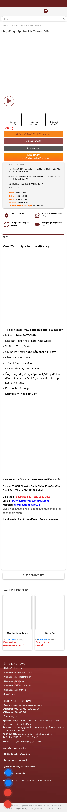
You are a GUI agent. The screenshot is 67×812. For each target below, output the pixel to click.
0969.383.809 (11, 640)
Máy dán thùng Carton (17, 633)
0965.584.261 (19, 712)
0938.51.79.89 (22, 203)
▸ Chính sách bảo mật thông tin (17, 677)
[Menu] (3, 11)
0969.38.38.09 (33, 141)
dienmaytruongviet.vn (27, 504)
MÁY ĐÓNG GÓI (17, 26)
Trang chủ (5, 26)
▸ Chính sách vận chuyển (14, 690)
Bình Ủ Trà (50, 633)
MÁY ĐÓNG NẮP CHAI (33, 26)
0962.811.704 (21, 199)
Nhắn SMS (33, 148)
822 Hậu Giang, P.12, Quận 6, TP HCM (26, 184)
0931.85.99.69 (21, 196)
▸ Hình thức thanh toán (13, 668)
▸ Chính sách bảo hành (13, 681)
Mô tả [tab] (5, 237)
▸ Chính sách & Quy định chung (17, 672)
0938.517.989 (19, 709)
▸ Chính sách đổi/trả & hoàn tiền (17, 685)
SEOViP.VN (56, 809)
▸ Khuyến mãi (9, 694)
